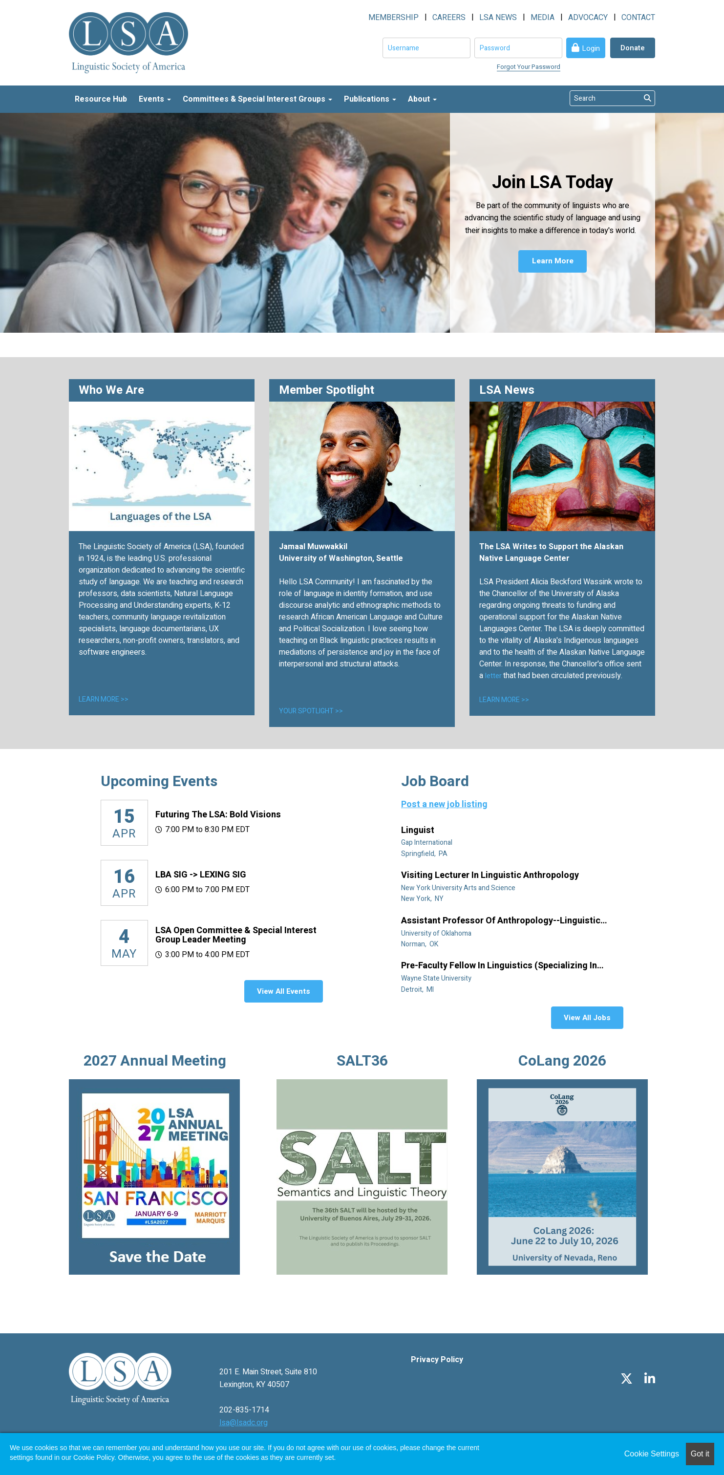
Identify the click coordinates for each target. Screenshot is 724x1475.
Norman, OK (420, 944)
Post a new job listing (444, 804)
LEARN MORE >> (103, 699)
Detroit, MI (418, 989)
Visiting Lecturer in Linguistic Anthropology (491, 875)
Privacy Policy (437, 1360)
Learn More (553, 262)
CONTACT (638, 17)
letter (494, 676)
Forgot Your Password (528, 66)
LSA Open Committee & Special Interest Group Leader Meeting (236, 935)
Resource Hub (101, 99)
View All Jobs (587, 1017)
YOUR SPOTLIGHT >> (311, 711)
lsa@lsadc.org (243, 1423)
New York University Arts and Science (459, 888)
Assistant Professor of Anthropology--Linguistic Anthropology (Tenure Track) (500, 921)
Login (591, 48)
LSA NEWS (498, 17)
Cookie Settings (651, 1454)
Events (155, 99)
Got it (700, 1454)
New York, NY (423, 899)
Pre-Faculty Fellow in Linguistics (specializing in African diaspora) (499, 966)
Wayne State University (437, 978)
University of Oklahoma (437, 933)
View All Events (283, 991)
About (422, 99)
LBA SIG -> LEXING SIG (200, 874)
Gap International (427, 842)
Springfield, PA (425, 854)
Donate (632, 48)
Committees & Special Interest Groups (257, 99)
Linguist (418, 830)
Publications (370, 99)
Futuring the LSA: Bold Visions (218, 814)
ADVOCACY (588, 17)
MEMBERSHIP (393, 17)
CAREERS (449, 17)
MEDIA (542, 17)
